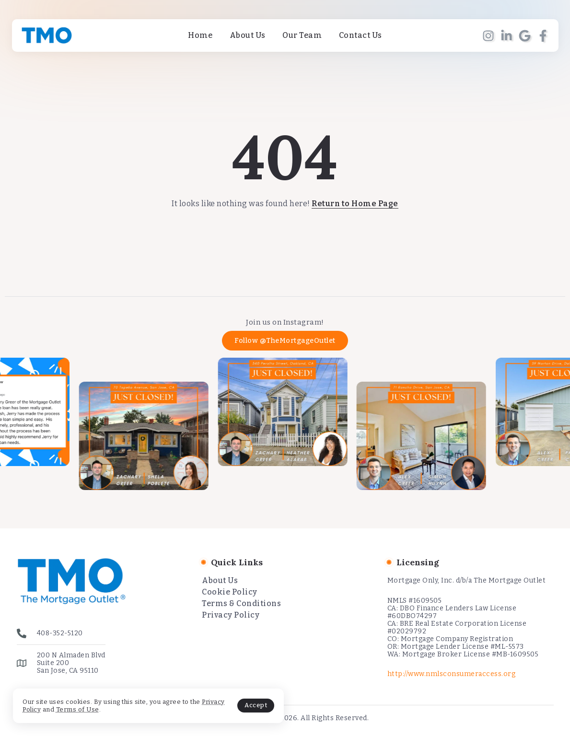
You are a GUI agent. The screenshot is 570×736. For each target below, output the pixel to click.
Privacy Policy (45, 708)
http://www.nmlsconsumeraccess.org (451, 674)
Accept (226, 704)
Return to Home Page (355, 203)
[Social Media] (488, 36)
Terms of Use (103, 708)
